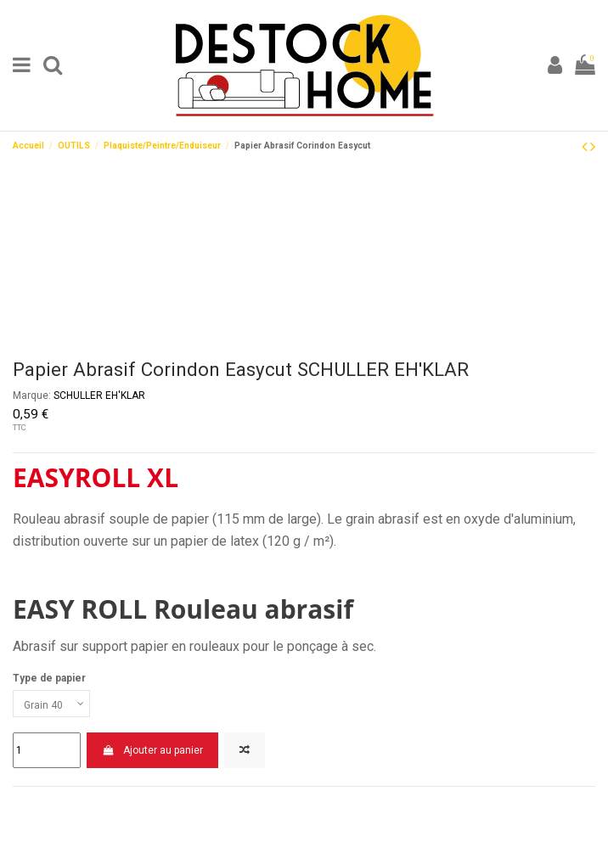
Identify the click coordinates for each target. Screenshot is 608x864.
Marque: (32, 395)
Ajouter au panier (152, 750)
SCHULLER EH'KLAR (99, 395)
